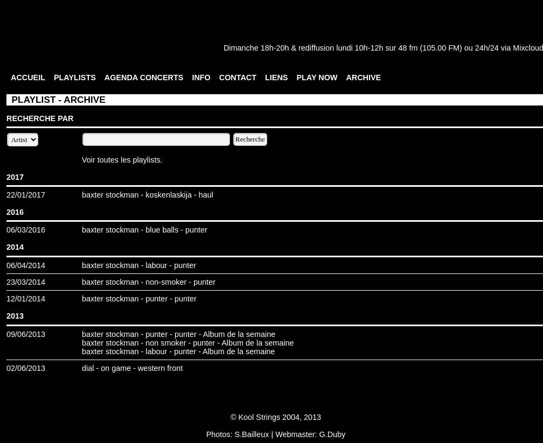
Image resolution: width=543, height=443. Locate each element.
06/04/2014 (25, 265)
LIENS (276, 77)
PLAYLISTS (75, 77)
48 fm (407, 48)
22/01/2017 (25, 195)
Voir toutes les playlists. (122, 160)
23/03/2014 (25, 282)
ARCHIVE (363, 77)
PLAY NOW (316, 77)
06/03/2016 (25, 230)
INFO (201, 77)
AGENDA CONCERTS (144, 77)
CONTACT (237, 77)
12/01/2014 (25, 298)
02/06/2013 (25, 368)
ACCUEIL (28, 77)
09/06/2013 (25, 334)
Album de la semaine (239, 334)
